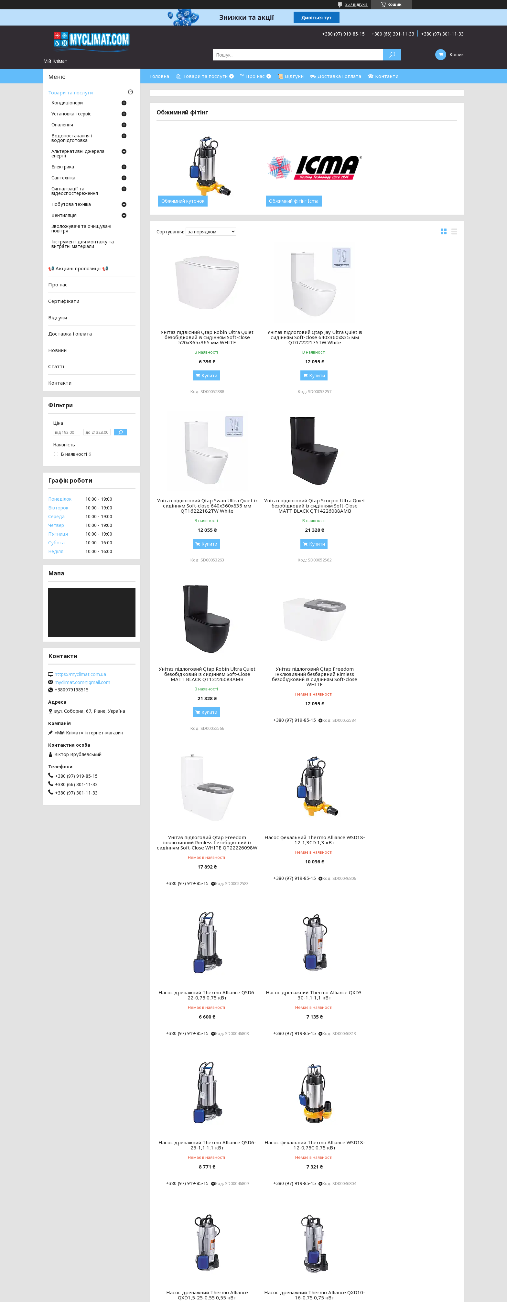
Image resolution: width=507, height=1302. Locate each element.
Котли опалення (276, 1220)
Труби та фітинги (277, 1243)
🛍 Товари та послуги (202, 76)
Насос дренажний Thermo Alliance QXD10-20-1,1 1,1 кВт (307, 1131)
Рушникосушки (274, 1258)
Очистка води (398, 1243)
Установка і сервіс (71, 114)
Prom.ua (284, 1290)
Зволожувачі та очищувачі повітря (81, 229)
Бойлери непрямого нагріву (413, 1235)
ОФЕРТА (15, 1258)
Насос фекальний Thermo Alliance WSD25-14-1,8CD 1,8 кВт (204, 1131)
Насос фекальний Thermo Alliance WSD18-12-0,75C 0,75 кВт (409, 832)
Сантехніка (63, 178)
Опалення (62, 125)
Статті (56, 366)
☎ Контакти (383, 76)
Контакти (59, 382)
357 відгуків (356, 4)
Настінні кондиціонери (157, 1220)
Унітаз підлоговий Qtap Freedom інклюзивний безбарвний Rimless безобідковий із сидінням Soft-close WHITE (409, 508)
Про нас (58, 284)
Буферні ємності (276, 1266)
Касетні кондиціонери (156, 1243)
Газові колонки (399, 1227)
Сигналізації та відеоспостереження (74, 191)
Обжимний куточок (182, 201)
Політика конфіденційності (310, 1295)
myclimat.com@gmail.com (82, 682)
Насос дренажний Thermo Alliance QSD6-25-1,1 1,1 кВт (307, 832)
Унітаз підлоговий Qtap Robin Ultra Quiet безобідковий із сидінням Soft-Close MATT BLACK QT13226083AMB (307, 505)
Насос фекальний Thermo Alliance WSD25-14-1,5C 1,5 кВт (409, 981)
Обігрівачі (268, 1251)
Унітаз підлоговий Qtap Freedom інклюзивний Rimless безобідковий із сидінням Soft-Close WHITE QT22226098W (204, 676)
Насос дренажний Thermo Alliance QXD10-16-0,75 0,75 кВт (307, 981)
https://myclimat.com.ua (80, 674)
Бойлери (392, 1220)
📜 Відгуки (290, 76)
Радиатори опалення (281, 1227)
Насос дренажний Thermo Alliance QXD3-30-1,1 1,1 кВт (204, 832)
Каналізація (396, 1251)
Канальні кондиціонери (157, 1235)
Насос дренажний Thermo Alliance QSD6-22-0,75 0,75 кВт (409, 671)
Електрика (62, 167)
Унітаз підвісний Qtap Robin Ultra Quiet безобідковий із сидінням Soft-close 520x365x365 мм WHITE (204, 337)
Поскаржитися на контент (257, 1295)
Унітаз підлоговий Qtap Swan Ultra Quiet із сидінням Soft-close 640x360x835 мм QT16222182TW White (409, 337)
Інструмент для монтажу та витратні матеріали (82, 244)
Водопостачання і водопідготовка (71, 138)
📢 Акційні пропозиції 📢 (78, 268)
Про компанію (21, 1227)
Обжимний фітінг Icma (288, 201)
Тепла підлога (273, 1235)
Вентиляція (64, 215)
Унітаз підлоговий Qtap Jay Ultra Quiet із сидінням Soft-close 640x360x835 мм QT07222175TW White (306, 337)
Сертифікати (63, 301)
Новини (57, 350)
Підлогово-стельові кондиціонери (170, 1227)
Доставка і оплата (70, 333)
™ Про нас (252, 76)
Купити (207, 375)
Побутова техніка (71, 204)
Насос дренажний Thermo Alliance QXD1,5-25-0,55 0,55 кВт (204, 981)
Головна (159, 76)
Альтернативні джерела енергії (77, 154)
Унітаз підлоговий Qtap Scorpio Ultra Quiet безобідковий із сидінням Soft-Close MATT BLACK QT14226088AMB (204, 505)
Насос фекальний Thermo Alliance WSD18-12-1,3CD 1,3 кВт (306, 671)
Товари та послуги (70, 92)
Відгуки (57, 317)
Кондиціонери (67, 103)
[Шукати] (392, 54)
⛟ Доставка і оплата (335, 76)
